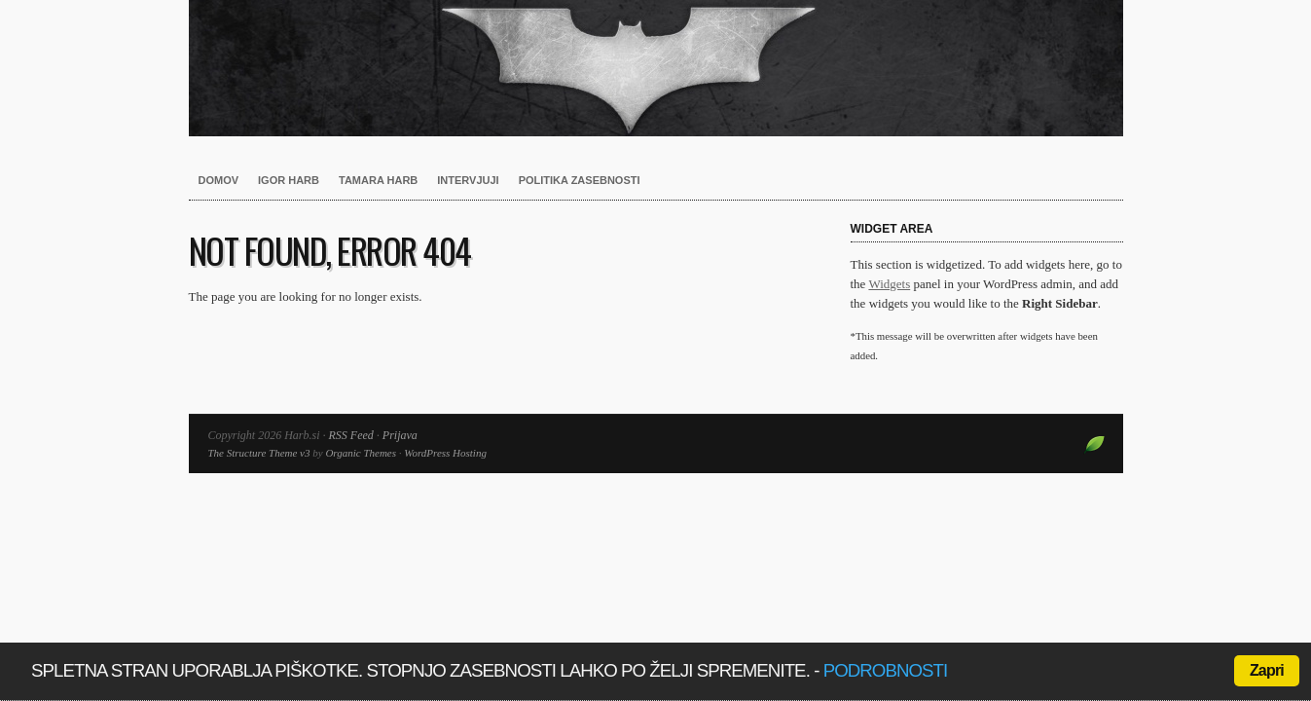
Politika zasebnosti (579, 180)
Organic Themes (360, 453)
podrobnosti (885, 670)
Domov (219, 180)
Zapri (1267, 670)
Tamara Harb (378, 180)
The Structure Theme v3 (259, 453)
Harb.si (656, 68)
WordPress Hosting (445, 453)
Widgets (889, 284)
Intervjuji (467, 180)
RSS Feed (351, 435)
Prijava (400, 435)
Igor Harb (288, 180)
